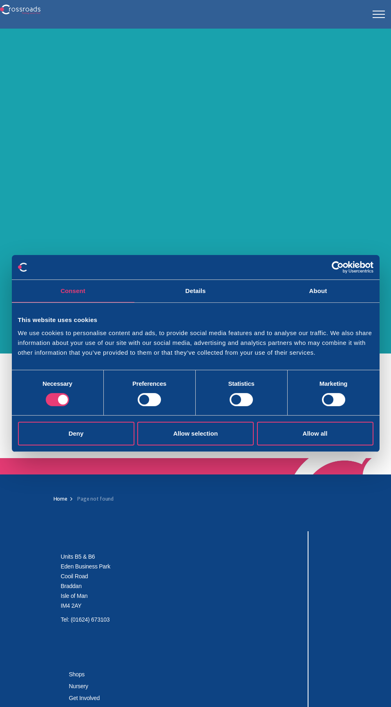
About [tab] (318, 290)
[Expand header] (378, 14)
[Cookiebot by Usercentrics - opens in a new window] (337, 267)
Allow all (315, 433)
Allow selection (195, 433)
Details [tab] (195, 290)
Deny (76, 433)
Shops (77, 674)
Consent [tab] (72, 290)
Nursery (78, 686)
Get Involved (84, 698)
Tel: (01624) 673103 (85, 619)
